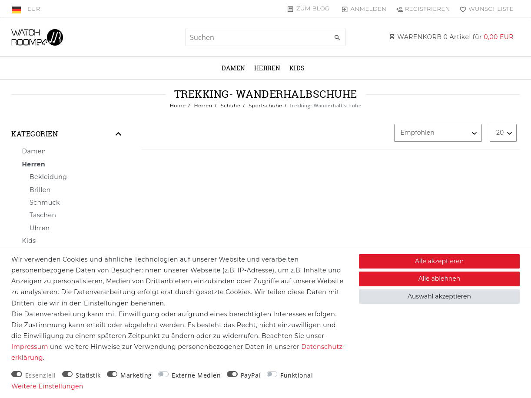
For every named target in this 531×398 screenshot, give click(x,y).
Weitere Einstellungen (47, 386)
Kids (297, 68)
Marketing (136, 375)
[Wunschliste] (485, 8)
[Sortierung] (438, 133)
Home (178, 106)
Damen (234, 68)
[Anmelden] (364, 8)
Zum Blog (313, 8)
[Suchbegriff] (265, 37)
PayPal (251, 375)
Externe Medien (196, 375)
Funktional (296, 375)
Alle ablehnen (439, 278)
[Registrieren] (423, 8)
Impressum (29, 347)
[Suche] (337, 37)
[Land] (17, 8)
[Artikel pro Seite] (503, 133)
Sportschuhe (264, 106)
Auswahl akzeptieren (439, 296)
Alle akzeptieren (439, 261)
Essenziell (40, 375)
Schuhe (229, 106)
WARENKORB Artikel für (451, 37)
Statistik (88, 375)
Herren (267, 68)
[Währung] (34, 8)
